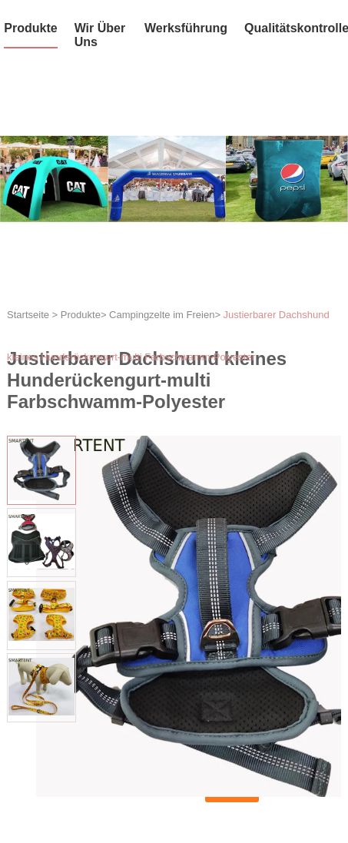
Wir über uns (100, 35)
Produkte (30, 28)
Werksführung (185, 28)
